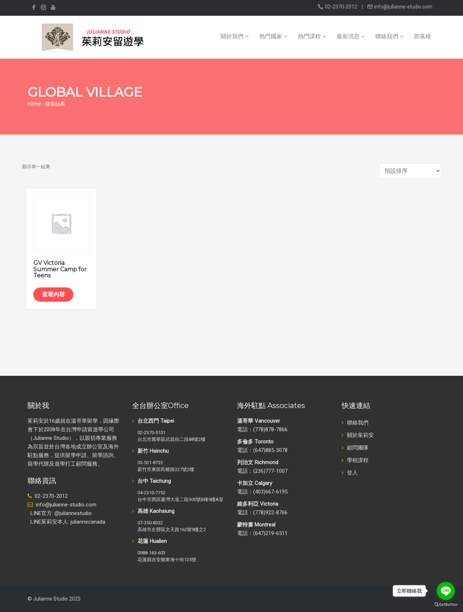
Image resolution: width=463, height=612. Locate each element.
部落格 (422, 36)
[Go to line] (446, 591)
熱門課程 (312, 36)
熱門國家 (273, 36)
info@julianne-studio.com (402, 7)
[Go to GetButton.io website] (445, 604)
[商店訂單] (410, 171)
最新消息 (351, 36)
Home (34, 104)
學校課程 (357, 460)
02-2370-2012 (341, 7)
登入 (352, 473)
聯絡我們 (389, 36)
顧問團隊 (357, 448)
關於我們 (235, 36)
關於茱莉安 (360, 435)
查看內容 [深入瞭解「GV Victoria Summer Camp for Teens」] (53, 294)
